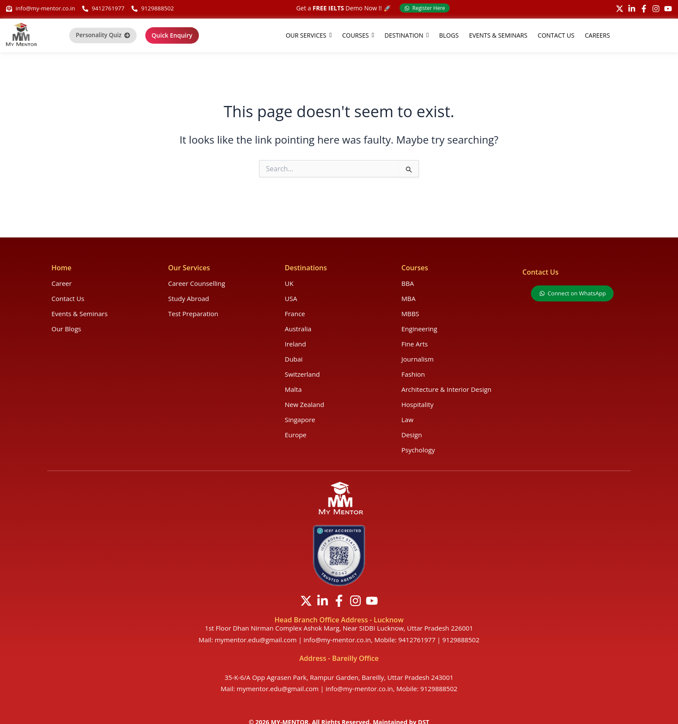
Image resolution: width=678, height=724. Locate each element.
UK (289, 283)
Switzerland (302, 374)
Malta (293, 389)
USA (291, 298)
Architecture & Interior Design (446, 389)
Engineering (419, 328)
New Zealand (304, 404)
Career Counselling (196, 283)
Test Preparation (193, 313)
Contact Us (67, 298)
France (295, 313)
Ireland (295, 344)
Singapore (300, 419)
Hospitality (417, 404)
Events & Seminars (79, 313)
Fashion (413, 374)
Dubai (294, 359)
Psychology (418, 449)
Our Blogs (66, 328)
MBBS (410, 313)
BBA (407, 283)
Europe (296, 434)
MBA (408, 298)
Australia (298, 328)
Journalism (417, 359)
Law (407, 419)
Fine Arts (414, 344)
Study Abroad (188, 298)
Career (61, 283)
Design (411, 434)
